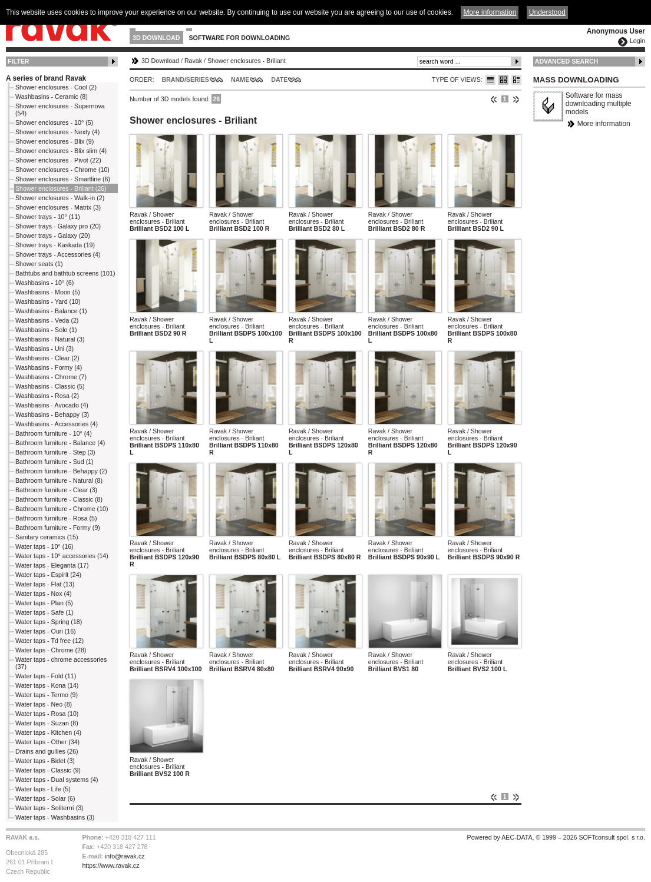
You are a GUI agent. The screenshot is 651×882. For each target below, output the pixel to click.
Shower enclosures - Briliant (246, 60)
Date (279, 79)
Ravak (193, 60)
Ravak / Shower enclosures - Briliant (157, 218)
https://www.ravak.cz (110, 865)
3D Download (156, 37)
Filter (18, 61)
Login (637, 40)
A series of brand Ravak (46, 78)
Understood (547, 12)
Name (240, 79)
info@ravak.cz (125, 856)
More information (603, 124)
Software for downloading (239, 37)
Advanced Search (567, 61)
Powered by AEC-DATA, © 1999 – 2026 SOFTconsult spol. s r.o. (556, 837)
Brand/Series (185, 79)
